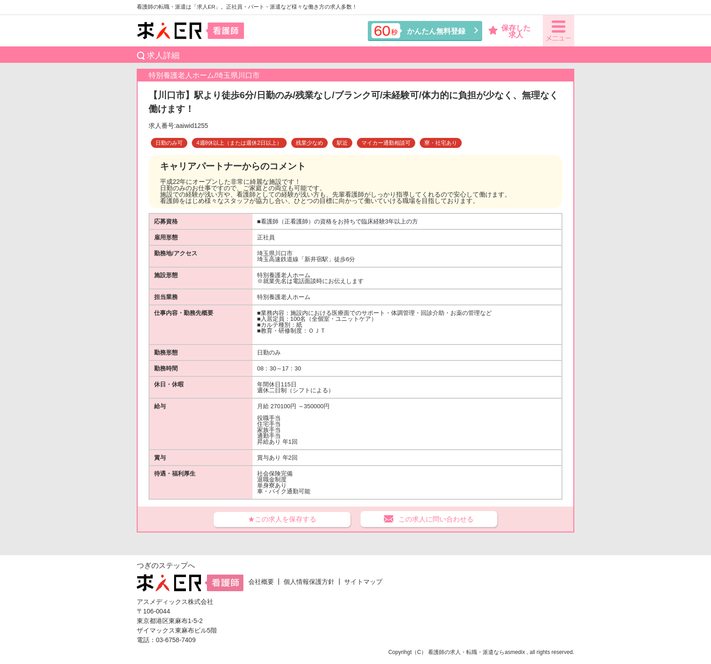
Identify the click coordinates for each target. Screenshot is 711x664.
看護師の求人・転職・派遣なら (466, 652)
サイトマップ (363, 581)
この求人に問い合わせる (436, 519)
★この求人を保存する (282, 519)
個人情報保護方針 (309, 581)
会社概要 (261, 581)
